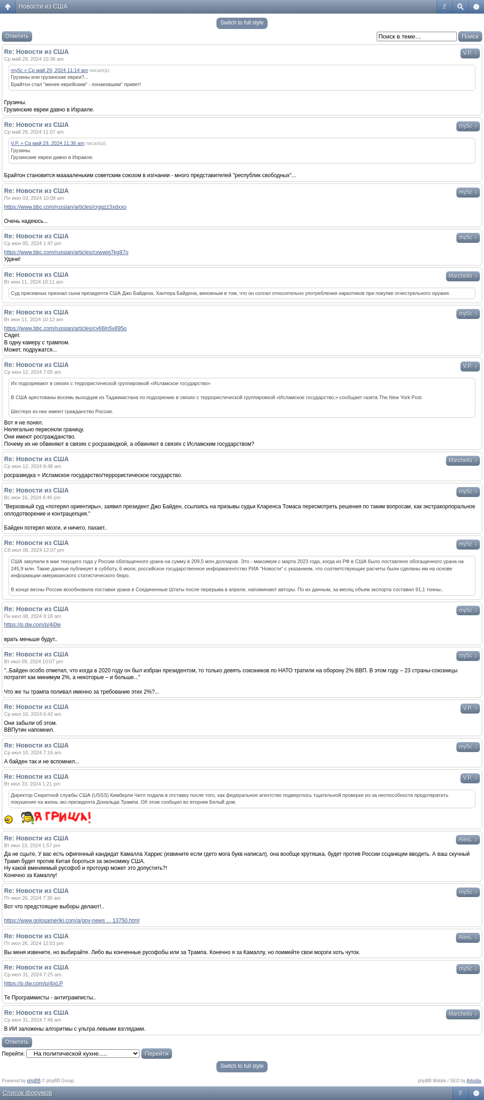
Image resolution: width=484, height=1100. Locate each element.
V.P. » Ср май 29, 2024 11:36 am (47, 143)
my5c (468, 126)
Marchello (463, 276)
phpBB (34, 1080)
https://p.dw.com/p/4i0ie (32, 625)
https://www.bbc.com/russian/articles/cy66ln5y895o (65, 328)
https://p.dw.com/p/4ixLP (33, 983)
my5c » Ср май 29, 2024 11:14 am (49, 70)
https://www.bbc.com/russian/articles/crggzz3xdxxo (65, 207)
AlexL (468, 839)
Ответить (17, 36)
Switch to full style (242, 22)
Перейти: (13, 1054)
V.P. (470, 53)
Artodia (474, 1080)
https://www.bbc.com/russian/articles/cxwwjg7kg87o (66, 252)
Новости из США (43, 6)
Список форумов (27, 1092)
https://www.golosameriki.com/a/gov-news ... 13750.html (71, 920)
